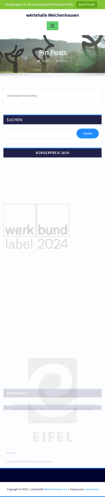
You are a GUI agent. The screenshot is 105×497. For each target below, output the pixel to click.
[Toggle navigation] (52, 25)
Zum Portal (86, 4)
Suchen (14, 122)
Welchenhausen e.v (55, 489)
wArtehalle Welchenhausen (52, 15)
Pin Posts (62, 62)
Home (46, 62)
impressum (91, 489)
